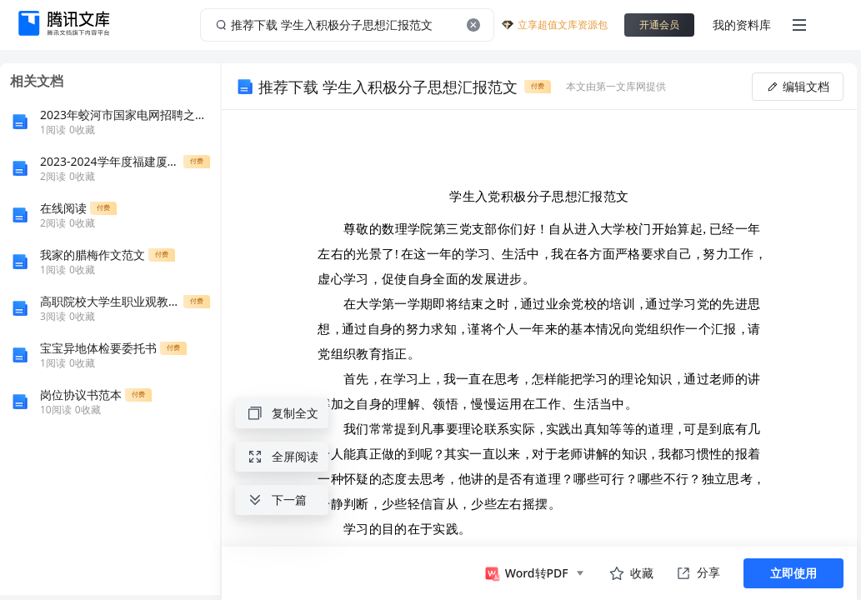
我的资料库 (742, 24)
